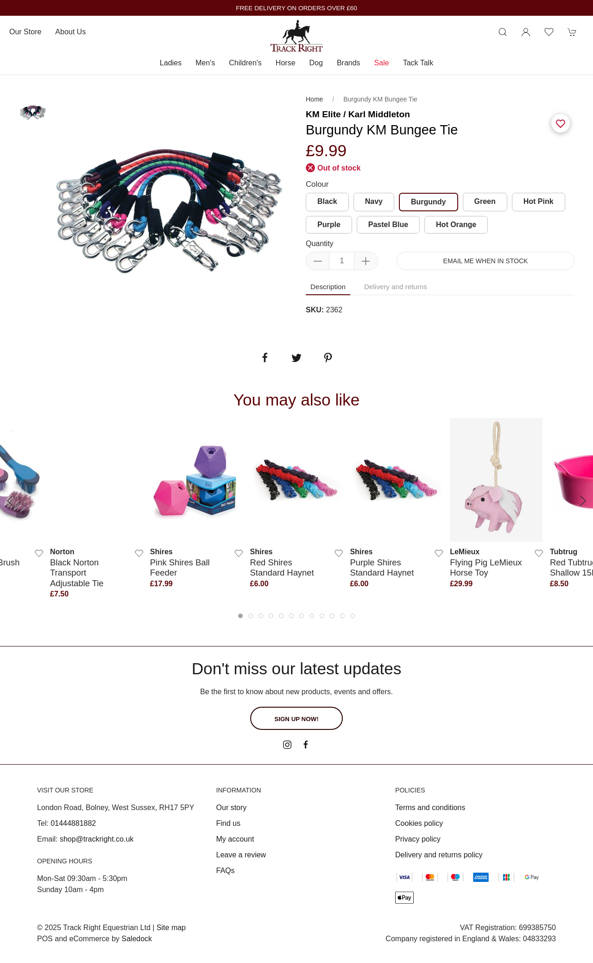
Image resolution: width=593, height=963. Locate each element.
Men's (205, 63)
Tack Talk (418, 63)
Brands (348, 63)
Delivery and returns (395, 287)
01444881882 (73, 823)
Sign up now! (296, 719)
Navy (374, 201)
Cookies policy (419, 823)
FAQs (225, 870)
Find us (228, 823)
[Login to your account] (525, 32)
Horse (286, 63)
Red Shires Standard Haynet (282, 567)
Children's (245, 63)
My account (235, 839)
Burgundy (428, 202)
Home (314, 99)
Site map (171, 927)
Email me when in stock (485, 261)
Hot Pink (539, 201)
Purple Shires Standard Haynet (382, 567)
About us (70, 32)
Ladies (171, 63)
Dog (316, 63)
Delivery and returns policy (439, 855)
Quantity (320, 243)
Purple (329, 224)
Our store (25, 32)
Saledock (136, 939)
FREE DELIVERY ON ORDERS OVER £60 (296, 8)
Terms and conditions (430, 807)
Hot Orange (456, 224)
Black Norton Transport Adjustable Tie (77, 573)
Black (327, 201)
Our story (231, 807)
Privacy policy (418, 839)
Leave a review (241, 855)
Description (328, 287)
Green (485, 201)
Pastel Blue (388, 224)
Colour (317, 184)
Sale (381, 63)
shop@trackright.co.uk (96, 839)
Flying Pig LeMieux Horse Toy (486, 567)
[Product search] (502, 32)
